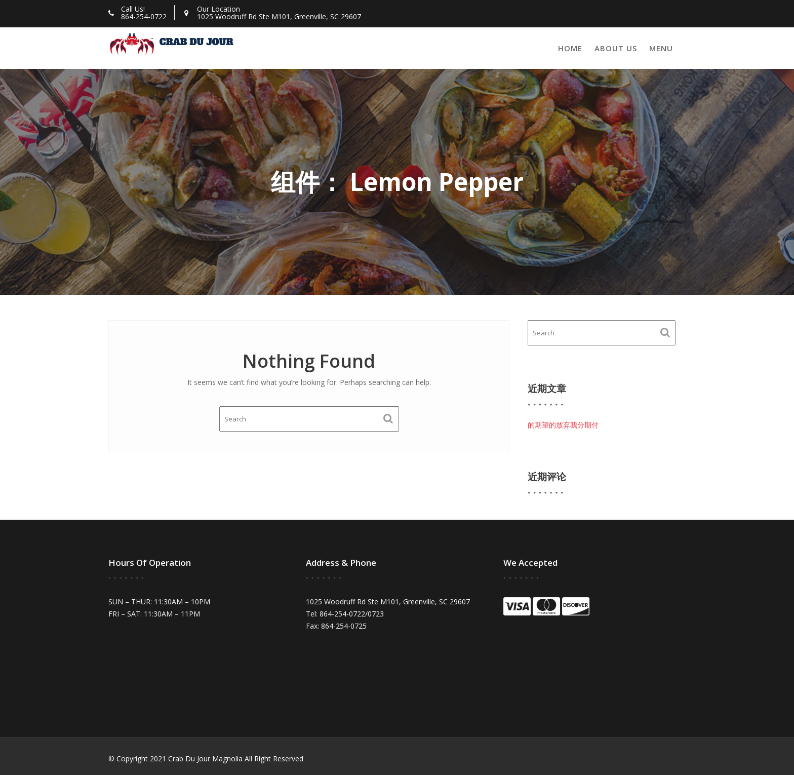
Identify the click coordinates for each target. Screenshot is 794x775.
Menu (661, 48)
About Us (615, 48)
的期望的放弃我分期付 (563, 425)
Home (570, 48)
